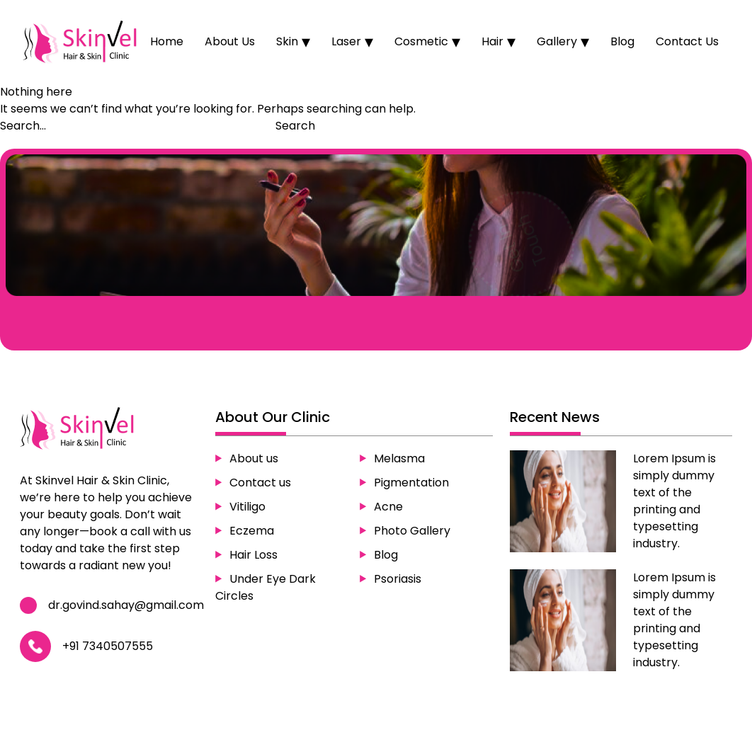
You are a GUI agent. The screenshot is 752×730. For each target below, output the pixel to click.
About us (253, 458)
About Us (230, 41)
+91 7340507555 (108, 646)
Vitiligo (247, 506)
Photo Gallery (412, 530)
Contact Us (687, 41)
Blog (622, 41)
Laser (346, 41)
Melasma (399, 458)
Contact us (260, 482)
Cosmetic (421, 41)
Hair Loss (253, 554)
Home (166, 41)
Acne (388, 506)
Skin (287, 41)
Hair (492, 41)
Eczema (251, 530)
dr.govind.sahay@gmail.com (127, 605)
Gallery (557, 41)
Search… (23, 126)
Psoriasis (397, 578)
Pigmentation (411, 482)
